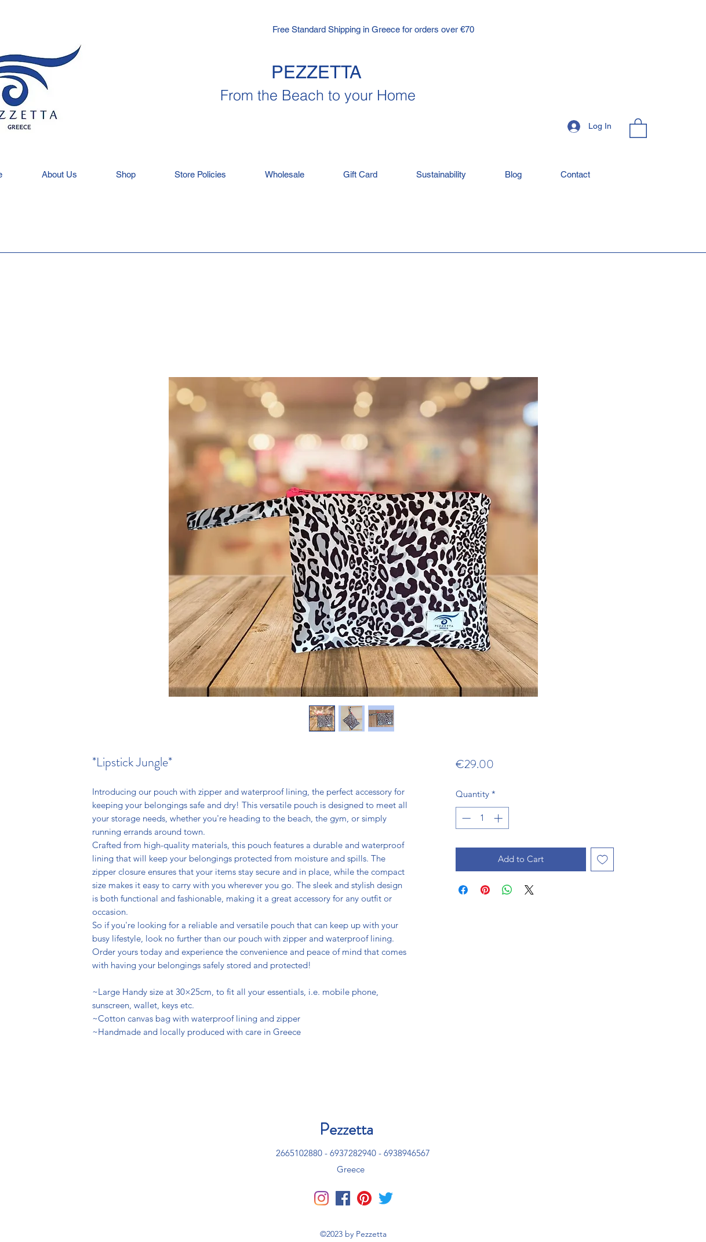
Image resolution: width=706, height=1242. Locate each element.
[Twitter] (386, 1198)
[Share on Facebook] (463, 890)
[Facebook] (343, 1198)
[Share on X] (529, 890)
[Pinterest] (364, 1198)
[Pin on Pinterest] (485, 890)
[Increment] (499, 818)
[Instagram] (321, 1198)
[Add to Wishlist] (602, 859)
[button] (638, 127)
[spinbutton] (482, 818)
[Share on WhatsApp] (507, 890)
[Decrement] (465, 818)
